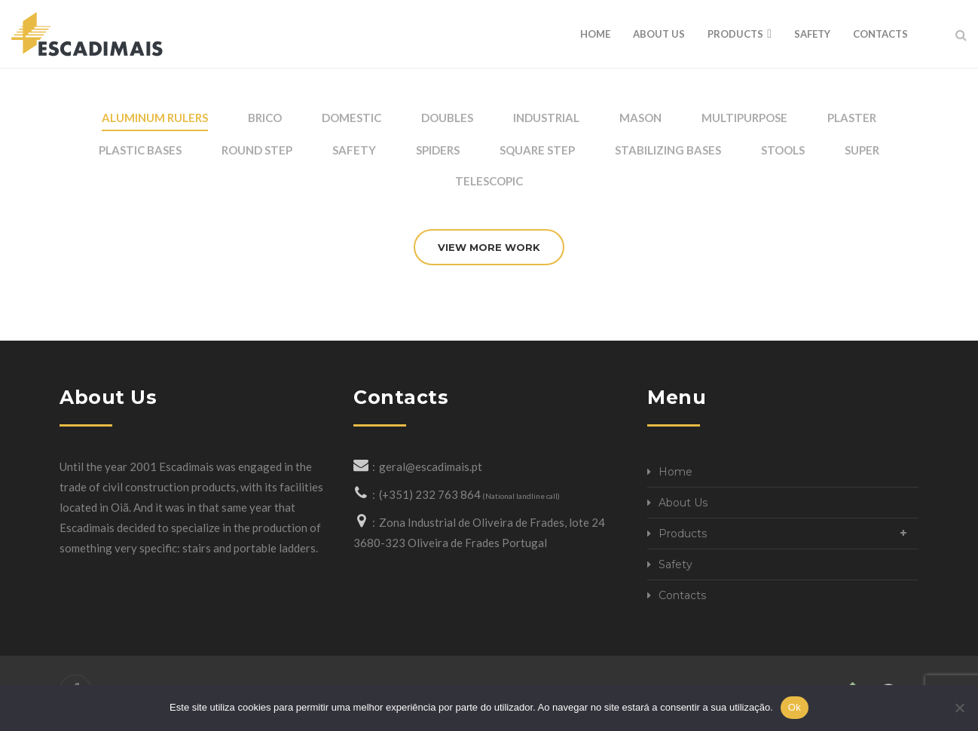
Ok (794, 707)
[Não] (959, 707)
